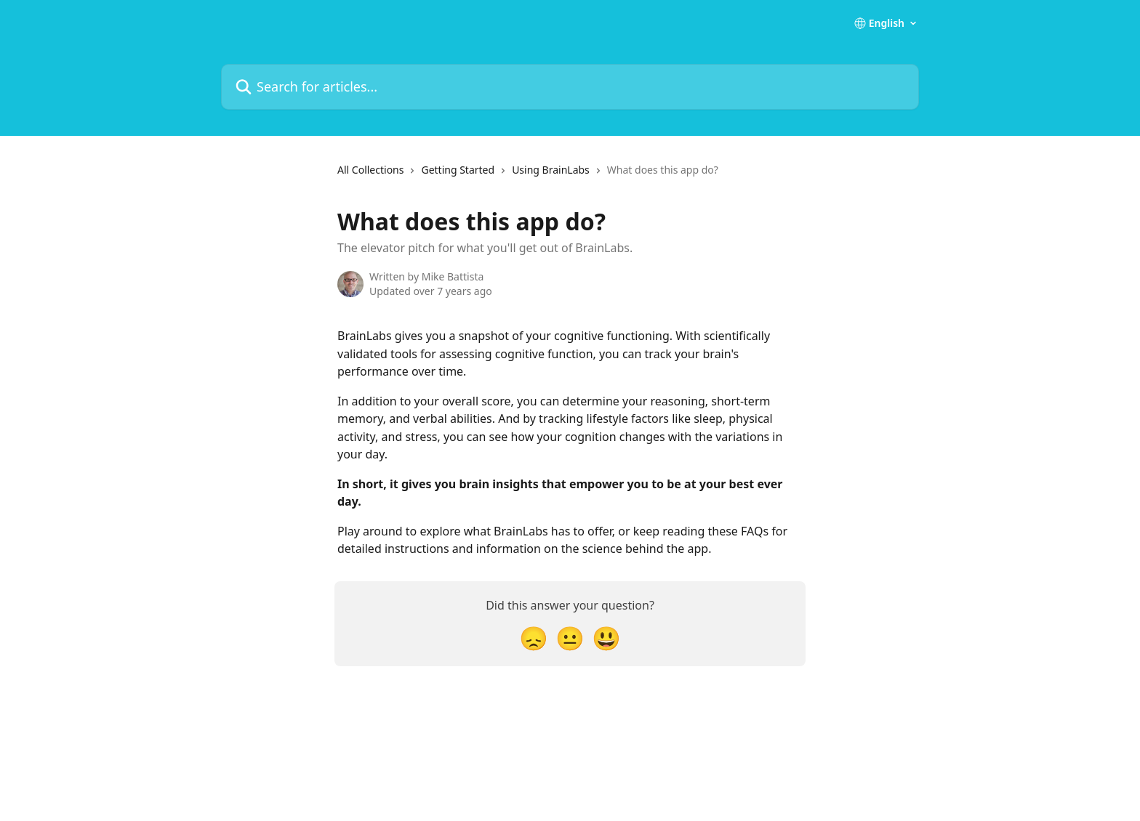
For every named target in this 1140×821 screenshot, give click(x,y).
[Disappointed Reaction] (533, 638)
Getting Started (457, 170)
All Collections (370, 170)
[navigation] (527, 176)
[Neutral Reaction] (570, 638)
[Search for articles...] (570, 87)
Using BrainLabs (551, 170)
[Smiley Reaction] (606, 638)
